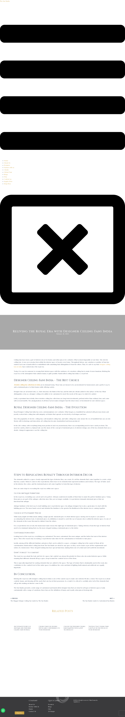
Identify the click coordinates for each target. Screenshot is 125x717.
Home (6, 160)
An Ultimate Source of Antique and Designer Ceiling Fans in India (23, 628)
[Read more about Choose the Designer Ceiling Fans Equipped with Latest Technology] (75, 619)
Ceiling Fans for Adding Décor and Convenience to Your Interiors (50, 628)
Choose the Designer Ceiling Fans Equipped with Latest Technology (74, 628)
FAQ (5, 176)
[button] (62, 87)
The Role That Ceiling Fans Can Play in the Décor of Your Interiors (98, 628)
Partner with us (9, 167)
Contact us (7, 179)
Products (7, 165)
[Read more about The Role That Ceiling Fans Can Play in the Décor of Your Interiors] (99, 619)
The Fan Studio (5, 1)
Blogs (6, 174)
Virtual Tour (8, 172)
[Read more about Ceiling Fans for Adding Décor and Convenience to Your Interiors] (50, 619)
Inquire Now (8, 181)
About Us (7, 163)
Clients (6, 170)
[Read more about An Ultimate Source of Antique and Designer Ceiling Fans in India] (25, 619)
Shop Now (7, 183)
